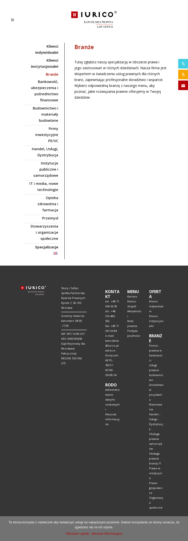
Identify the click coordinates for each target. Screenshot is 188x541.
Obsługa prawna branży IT (155, 458)
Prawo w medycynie (155, 473)
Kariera (132, 296)
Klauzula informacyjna (112, 419)
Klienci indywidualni (156, 306)
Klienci (131, 301)
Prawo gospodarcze (156, 488)
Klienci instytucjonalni (156, 321)
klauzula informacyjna (106, 533)
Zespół (131, 306)
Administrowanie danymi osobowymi (112, 399)
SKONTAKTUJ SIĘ (183, 85)
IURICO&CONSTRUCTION (183, 74)
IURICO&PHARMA (183, 64)
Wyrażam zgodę (77, 533)
